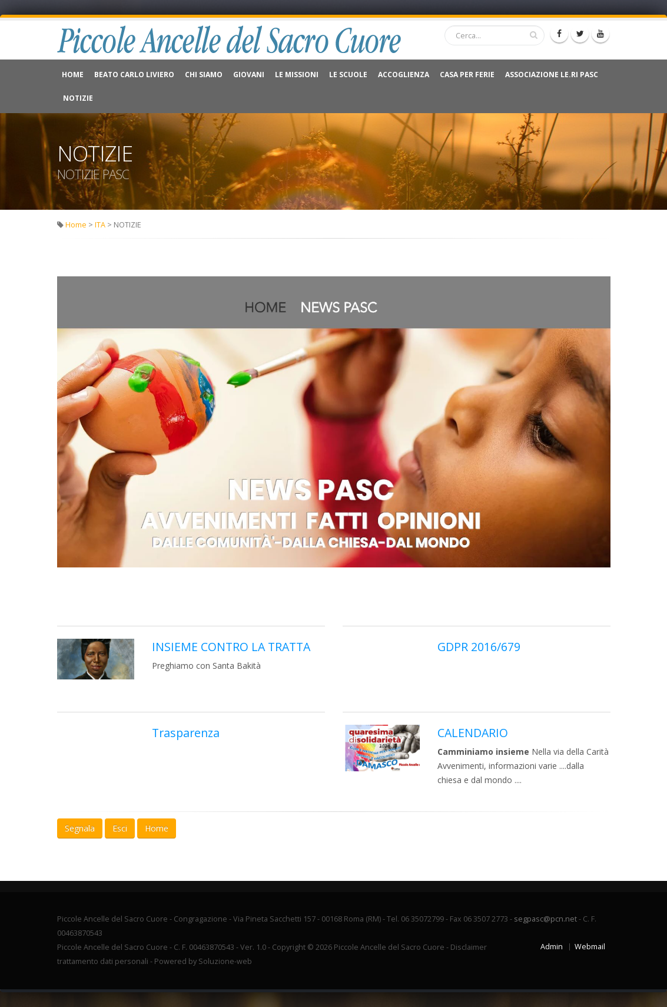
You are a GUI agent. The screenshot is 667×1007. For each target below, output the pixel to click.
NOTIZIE (78, 98)
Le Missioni (296, 75)
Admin (551, 947)
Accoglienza (403, 75)
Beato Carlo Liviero (134, 75)
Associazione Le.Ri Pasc (551, 75)
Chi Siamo (204, 75)
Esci (119, 828)
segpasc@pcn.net (545, 919)
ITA (100, 225)
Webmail (590, 947)
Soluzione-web (225, 961)
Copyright (289, 947)
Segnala (80, 828)
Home (73, 75)
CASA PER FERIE (467, 75)
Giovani (248, 75)
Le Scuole (348, 75)
